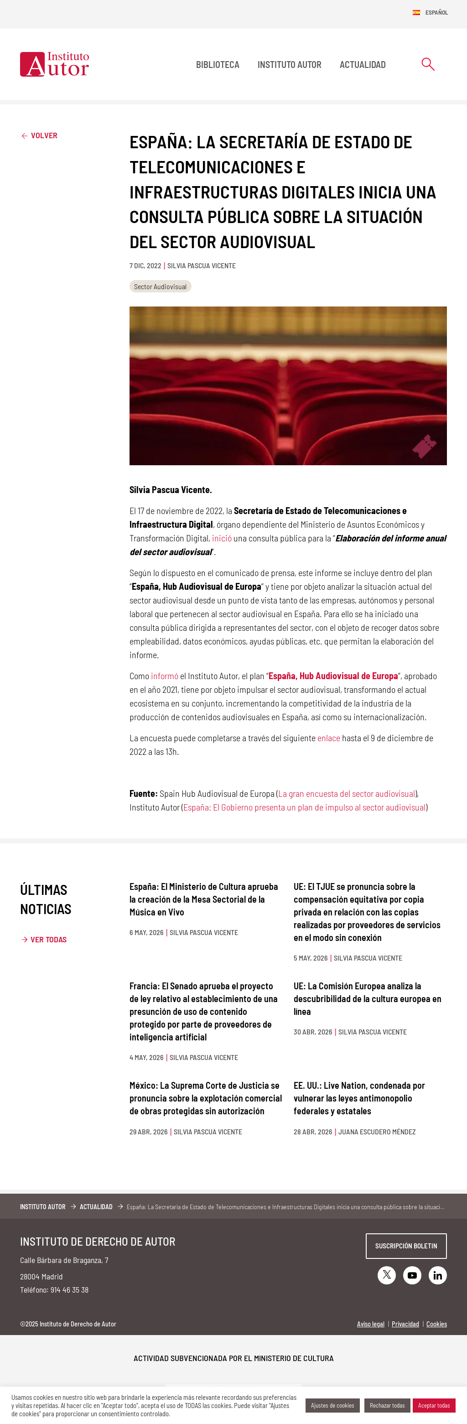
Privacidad (405, 1324)
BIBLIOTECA (217, 64)
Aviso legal (370, 1324)
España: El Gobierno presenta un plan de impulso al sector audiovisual (304, 806)
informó (164, 675)
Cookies (436, 1324)
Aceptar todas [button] (434, 1405)
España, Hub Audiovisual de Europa (333, 675)
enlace (328, 737)
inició (222, 537)
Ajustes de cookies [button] (332, 1405)
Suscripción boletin (406, 1246)
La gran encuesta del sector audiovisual (346, 793)
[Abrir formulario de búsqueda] (428, 64)
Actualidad (363, 64)
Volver (38, 135)
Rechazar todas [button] (387, 1405)
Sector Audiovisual (160, 286)
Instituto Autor (290, 64)
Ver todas (49, 939)
